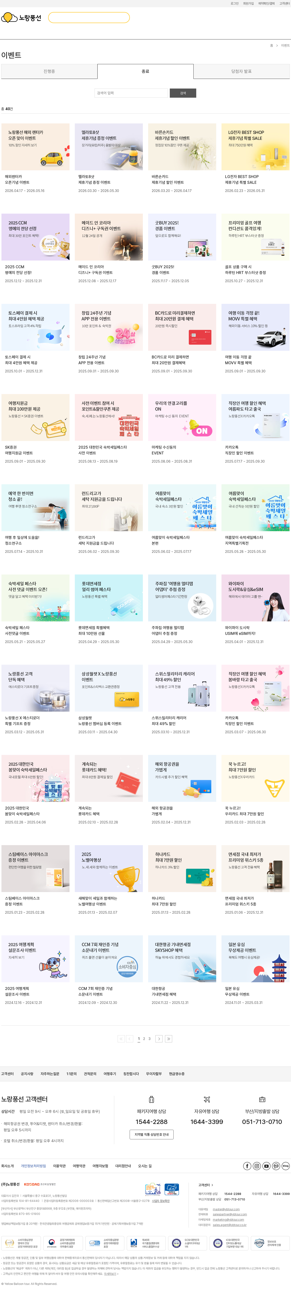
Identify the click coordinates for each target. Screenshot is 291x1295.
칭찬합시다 (131, 1074)
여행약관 (79, 1166)
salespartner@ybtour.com (230, 1214)
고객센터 (284, 3)
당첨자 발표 (241, 71)
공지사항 (27, 1074)
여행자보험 (100, 1166)
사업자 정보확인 (161, 1201)
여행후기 (110, 1074)
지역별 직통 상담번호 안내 (152, 1134)
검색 (183, 93)
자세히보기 (110, 1274)
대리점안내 (123, 1166)
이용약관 (59, 1166)
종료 (145, 71)
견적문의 (90, 1074)
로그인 (234, 3)
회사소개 (7, 1166)
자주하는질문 (50, 1074)
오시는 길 (145, 1166)
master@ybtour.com (226, 1209)
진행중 (49, 71)
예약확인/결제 (266, 3)
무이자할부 (154, 1074)
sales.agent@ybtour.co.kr (230, 1225)
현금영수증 (177, 1074)
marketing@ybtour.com (228, 1219)
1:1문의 (72, 1074)
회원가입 (248, 3)
